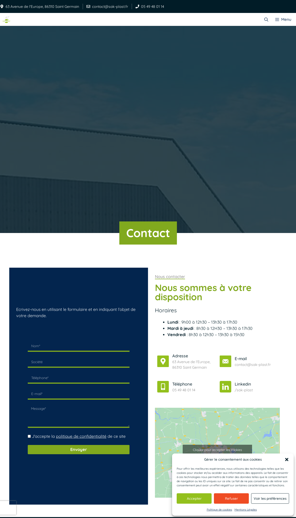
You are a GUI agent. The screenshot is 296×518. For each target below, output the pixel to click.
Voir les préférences (270, 498)
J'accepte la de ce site (79, 436)
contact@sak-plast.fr (110, 6)
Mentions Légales (245, 509)
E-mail (241, 358)
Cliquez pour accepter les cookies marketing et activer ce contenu (217, 452)
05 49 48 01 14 (152, 6)
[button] (286, 459)
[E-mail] (225, 361)
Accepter (194, 498)
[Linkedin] (225, 386)
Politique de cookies (219, 509)
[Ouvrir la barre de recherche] (266, 19)
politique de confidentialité (81, 436)
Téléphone (182, 383)
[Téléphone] (163, 386)
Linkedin (243, 383)
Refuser (231, 498)
